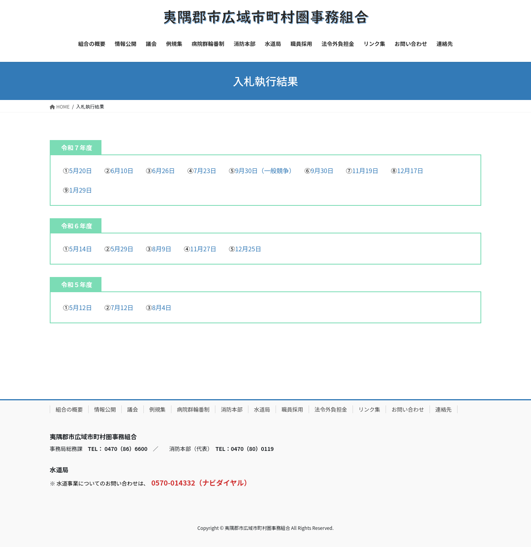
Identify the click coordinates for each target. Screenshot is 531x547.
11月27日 (203, 248)
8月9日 (161, 248)
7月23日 (205, 170)
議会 (132, 409)
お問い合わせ (407, 409)
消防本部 (232, 409)
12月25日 (248, 248)
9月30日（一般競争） (263, 170)
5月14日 (80, 248)
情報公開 (105, 409)
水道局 (262, 409)
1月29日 (80, 190)
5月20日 (80, 170)
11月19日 (365, 170)
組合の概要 (69, 409)
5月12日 (80, 307)
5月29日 (122, 248)
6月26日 (163, 170)
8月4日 (161, 307)
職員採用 (292, 409)
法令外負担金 (330, 409)
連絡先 (443, 409)
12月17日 (410, 170)
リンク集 (369, 409)
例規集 (157, 409)
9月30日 (322, 170)
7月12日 (122, 307)
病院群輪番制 (193, 409)
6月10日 (122, 170)
